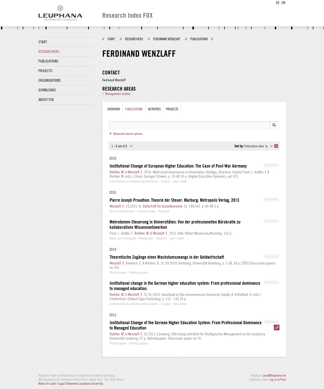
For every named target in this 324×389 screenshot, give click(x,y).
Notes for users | (48, 383)
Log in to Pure (278, 379)
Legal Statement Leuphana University (80, 383)
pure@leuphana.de (274, 375)
